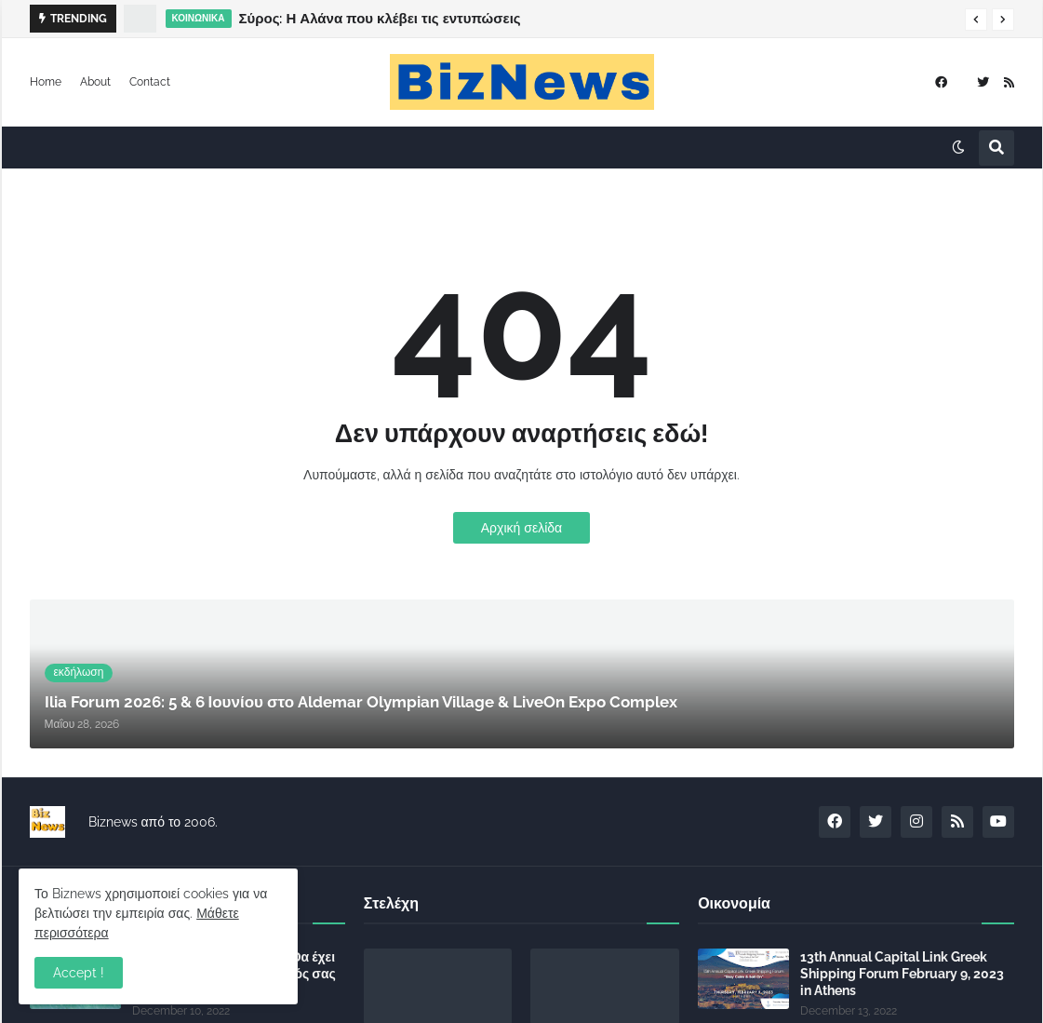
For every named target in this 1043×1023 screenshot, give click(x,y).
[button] (976, 19)
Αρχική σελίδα (521, 527)
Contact (149, 81)
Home (45, 81)
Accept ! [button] (78, 972)
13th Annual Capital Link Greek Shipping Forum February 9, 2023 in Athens (902, 973)
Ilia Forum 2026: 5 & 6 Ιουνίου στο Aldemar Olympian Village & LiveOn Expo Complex (514, 18)
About (95, 81)
